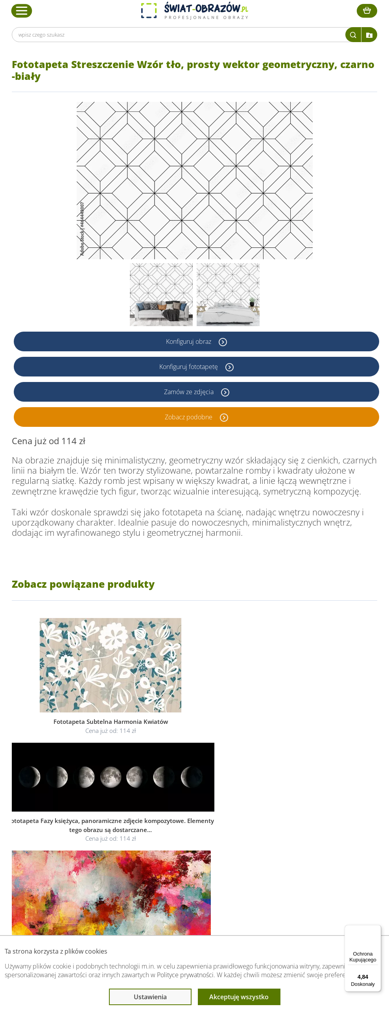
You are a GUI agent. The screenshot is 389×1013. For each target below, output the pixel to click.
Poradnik (263, 815)
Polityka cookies (184, 834)
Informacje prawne (189, 800)
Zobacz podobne (189, 417)
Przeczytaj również (276, 800)
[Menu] (376, 929)
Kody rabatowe (106, 843)
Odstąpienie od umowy (193, 843)
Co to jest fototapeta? (279, 834)
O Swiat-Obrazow (109, 824)
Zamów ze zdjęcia (189, 391)
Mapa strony (268, 843)
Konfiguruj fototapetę (189, 366)
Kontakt (97, 853)
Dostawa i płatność (111, 834)
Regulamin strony (186, 815)
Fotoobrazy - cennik (277, 824)
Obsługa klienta (108, 800)
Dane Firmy (101, 815)
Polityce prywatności (185, 975)
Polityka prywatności (189, 824)
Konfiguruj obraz (189, 341)
